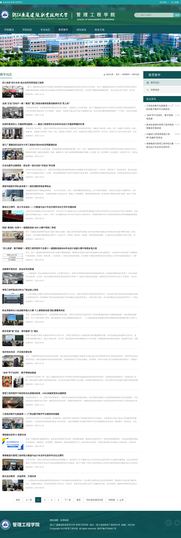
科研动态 (155, 90)
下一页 (68, 500)
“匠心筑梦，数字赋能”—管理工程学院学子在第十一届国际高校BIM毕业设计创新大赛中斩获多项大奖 (49, 248)
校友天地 (99, 29)
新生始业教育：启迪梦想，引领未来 (19, 476)
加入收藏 (175, 2)
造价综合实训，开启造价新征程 (17, 352)
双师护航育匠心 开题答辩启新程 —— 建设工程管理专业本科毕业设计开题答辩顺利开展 (43, 124)
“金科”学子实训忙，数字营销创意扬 (19, 372)
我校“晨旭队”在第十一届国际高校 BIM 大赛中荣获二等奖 (29, 227)
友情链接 (64, 520)
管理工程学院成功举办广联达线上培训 (20, 290)
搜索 (177, 15)
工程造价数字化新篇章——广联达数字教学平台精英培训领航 (30, 414)
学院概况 (9, 29)
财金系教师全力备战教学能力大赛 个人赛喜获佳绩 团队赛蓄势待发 (33, 310)
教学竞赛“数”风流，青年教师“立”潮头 (20, 331)
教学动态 (155, 82)
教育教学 (63, 29)
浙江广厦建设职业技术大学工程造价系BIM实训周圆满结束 (29, 145)
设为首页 (163, 2)
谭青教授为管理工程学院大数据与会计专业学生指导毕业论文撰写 (33, 455)
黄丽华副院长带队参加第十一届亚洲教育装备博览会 (26, 186)
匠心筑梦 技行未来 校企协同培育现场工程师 (23, 82)
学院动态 (27, 29)
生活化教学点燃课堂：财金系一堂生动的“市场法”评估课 (28, 165)
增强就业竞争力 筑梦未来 (14, 435)
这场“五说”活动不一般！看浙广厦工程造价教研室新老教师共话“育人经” (36, 103)
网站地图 (54, 520)
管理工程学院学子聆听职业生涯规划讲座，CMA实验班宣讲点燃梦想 (34, 393)
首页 (117, 74)
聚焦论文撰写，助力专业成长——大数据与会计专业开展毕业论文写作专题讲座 (39, 207)
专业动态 (45, 29)
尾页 (78, 500)
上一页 (29, 500)
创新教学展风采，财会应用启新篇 (18, 269)
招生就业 (81, 29)
